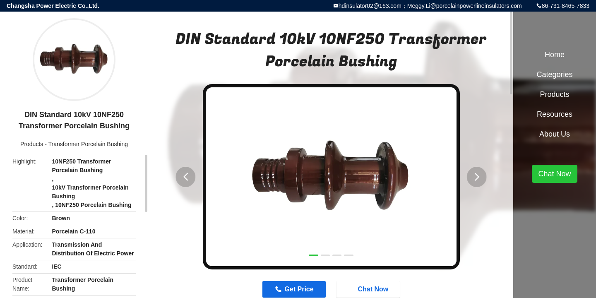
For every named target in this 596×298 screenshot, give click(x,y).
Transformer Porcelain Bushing (88, 144)
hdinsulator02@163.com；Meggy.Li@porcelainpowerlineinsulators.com (430, 5)
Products (31, 144)
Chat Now (554, 174)
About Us (554, 134)
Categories (554, 74)
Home (555, 54)
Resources (554, 114)
